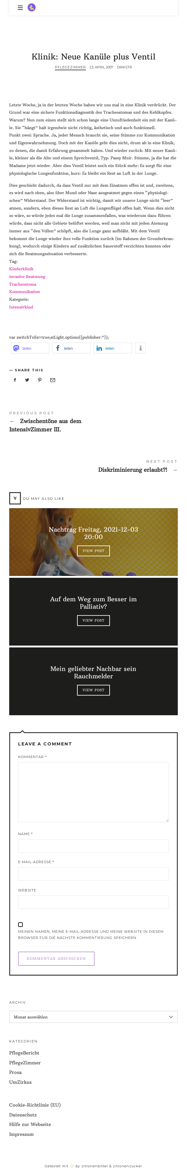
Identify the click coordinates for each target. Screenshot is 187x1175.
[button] (30, 348)
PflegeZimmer (70, 67)
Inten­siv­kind (21, 306)
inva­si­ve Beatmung (27, 276)
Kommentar (32, 757)
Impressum (21, 1134)
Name (25, 834)
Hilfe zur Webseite (30, 1124)
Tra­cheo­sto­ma (22, 284)
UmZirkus (20, 1082)
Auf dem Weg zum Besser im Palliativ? (93, 603)
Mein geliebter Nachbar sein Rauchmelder (94, 672)
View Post (93, 551)
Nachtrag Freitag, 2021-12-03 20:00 (93, 533)
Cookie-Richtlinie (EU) (35, 1105)
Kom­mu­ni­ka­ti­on (24, 291)
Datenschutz (23, 1115)
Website (27, 890)
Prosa (15, 1072)
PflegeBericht (24, 1053)
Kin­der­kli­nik (21, 268)
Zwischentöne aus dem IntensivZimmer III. (93, 423)
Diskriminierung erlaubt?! (93, 467)
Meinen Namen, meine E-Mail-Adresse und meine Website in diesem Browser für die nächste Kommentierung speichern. (91, 934)
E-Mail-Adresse (36, 862)
